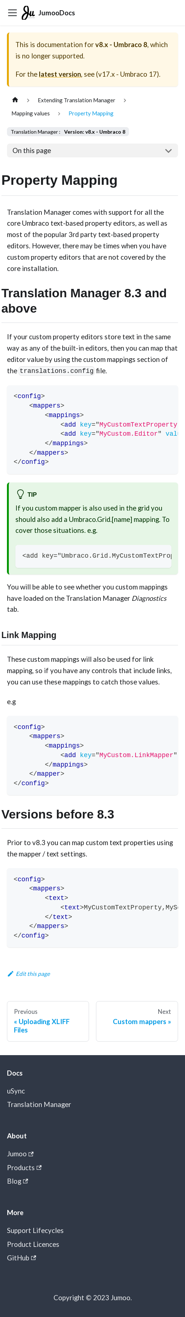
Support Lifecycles (35, 1230)
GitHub (21, 1258)
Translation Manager (39, 1104)
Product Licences (33, 1244)
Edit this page (28, 973)
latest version (60, 74)
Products (24, 1168)
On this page (31, 150)
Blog (17, 1181)
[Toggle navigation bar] (12, 12)
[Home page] (15, 100)
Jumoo (20, 1154)
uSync (16, 1091)
